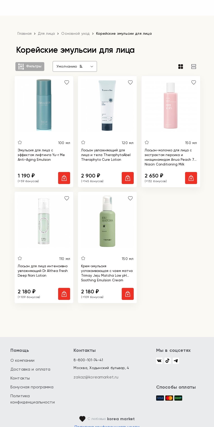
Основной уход (75, 33)
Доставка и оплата (30, 369)
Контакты (20, 378)
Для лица (46, 33)
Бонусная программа (31, 386)
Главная (24, 33)
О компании (22, 360)
